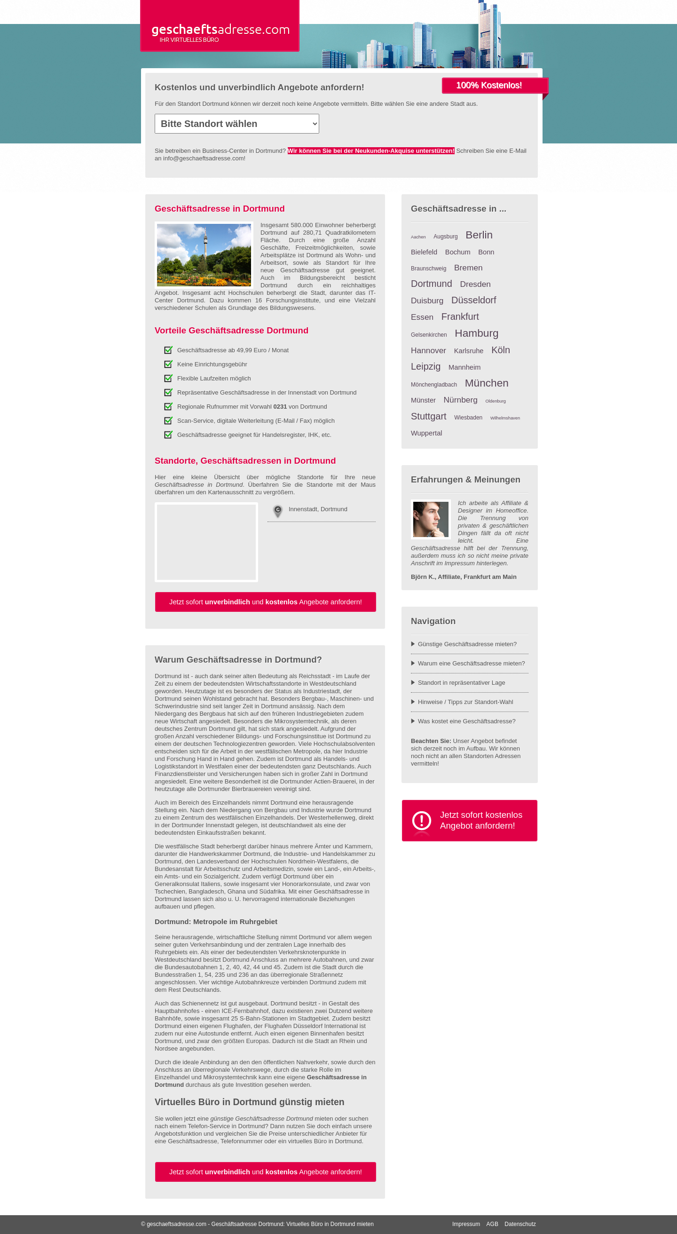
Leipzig (426, 366)
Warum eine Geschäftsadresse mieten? (471, 663)
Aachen (418, 237)
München (487, 383)
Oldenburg (495, 401)
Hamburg (476, 333)
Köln (500, 350)
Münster (423, 400)
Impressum (466, 1224)
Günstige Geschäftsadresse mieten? (467, 644)
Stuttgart (429, 416)
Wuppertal (426, 433)
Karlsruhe (469, 351)
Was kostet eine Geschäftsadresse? (467, 721)
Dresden (475, 284)
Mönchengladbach (434, 384)
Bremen (468, 267)
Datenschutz (520, 1224)
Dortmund (431, 283)
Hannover (428, 350)
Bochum (458, 252)
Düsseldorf (473, 300)
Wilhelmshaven (505, 418)
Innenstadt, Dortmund (318, 509)
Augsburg (445, 236)
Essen (422, 317)
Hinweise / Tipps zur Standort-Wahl (465, 701)
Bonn (486, 252)
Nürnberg (461, 399)
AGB (492, 1224)
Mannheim (464, 367)
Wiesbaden (468, 417)
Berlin (479, 235)
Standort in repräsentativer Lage (461, 682)
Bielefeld (424, 252)
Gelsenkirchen (429, 335)
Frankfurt (460, 316)
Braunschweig (428, 268)
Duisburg (427, 300)
